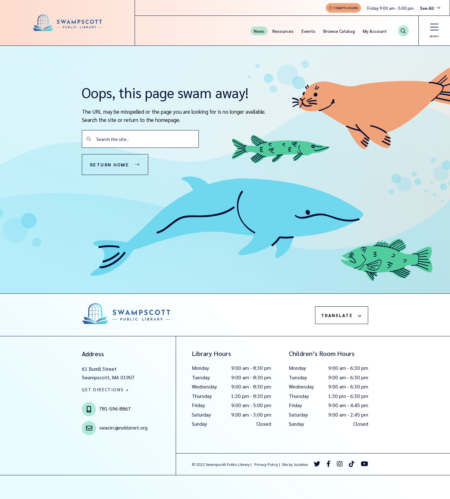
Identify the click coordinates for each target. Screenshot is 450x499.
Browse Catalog (339, 31)
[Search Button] (403, 30)
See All (427, 8)
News (259, 31)
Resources (283, 31)
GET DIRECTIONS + (105, 389)
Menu (434, 36)
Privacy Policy (266, 464)
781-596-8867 (115, 408)
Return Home (109, 164)
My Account (375, 31)
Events (308, 31)
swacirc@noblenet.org (123, 427)
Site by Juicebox (295, 464)
